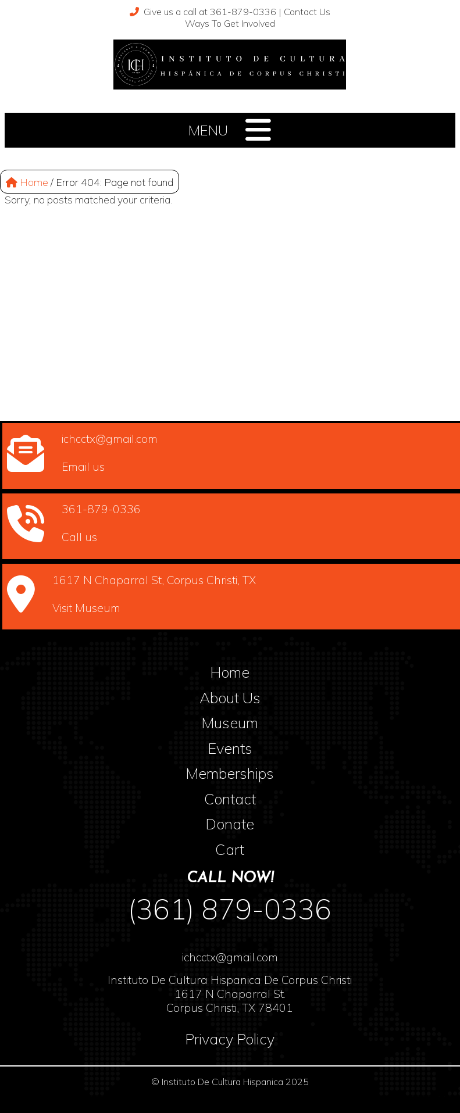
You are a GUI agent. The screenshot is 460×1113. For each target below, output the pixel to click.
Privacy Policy (229, 1038)
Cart (229, 849)
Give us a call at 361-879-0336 (203, 11)
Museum (229, 722)
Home (27, 182)
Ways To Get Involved (230, 23)
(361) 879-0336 (229, 909)
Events (230, 748)
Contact (230, 798)
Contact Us (307, 11)
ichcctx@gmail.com (230, 957)
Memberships (230, 773)
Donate (229, 823)
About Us (230, 697)
